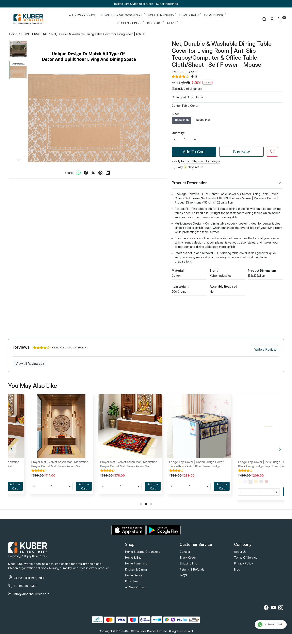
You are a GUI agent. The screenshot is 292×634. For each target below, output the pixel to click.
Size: (175, 114)
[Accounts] (272, 19)
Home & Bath (133, 557)
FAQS (183, 575)
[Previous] (12, 449)
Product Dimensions (262, 270)
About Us (240, 551)
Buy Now (241, 151)
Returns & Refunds (192, 569)
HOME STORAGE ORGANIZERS (123, 15)
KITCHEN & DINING (130, 23)
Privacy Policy (243, 563)
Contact (185, 551)
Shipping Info (188, 563)
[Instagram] (280, 608)
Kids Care (131, 581)
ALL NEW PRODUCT (82, 15)
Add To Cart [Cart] (65, 486)
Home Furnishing (136, 563)
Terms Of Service (246, 557)
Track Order (188, 557)
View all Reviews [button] (30, 364)
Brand (214, 270)
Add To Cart (194, 151)
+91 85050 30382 (25, 586)
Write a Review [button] (265, 349)
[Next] (280, 449)
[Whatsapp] (78, 172)
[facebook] (86, 172)
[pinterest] (100, 172)
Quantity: (178, 133)
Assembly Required (223, 286)
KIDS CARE (155, 23)
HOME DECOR (215, 15)
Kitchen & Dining (136, 569)
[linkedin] (107, 172)
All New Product (135, 587)
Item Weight (180, 286)
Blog (237, 569)
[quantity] (185, 139)
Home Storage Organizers (142, 551)
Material (178, 270)
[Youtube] (273, 608)
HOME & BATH (190, 15)
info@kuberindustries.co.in (31, 594)
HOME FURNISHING (162, 15)
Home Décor (133, 575)
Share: (69, 172)
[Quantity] (33, 486)
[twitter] (93, 172)
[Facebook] (266, 608)
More (172, 23)
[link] (264, 19)
